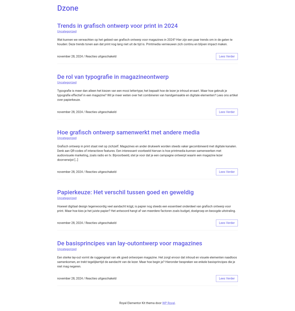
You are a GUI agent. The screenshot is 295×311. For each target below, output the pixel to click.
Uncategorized (67, 31)
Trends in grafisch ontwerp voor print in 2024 (117, 25)
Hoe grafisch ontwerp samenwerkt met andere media (128, 132)
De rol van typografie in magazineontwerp (113, 76)
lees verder (227, 56)
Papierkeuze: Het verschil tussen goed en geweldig (125, 192)
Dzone (67, 8)
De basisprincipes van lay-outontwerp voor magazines (129, 243)
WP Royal (168, 303)
